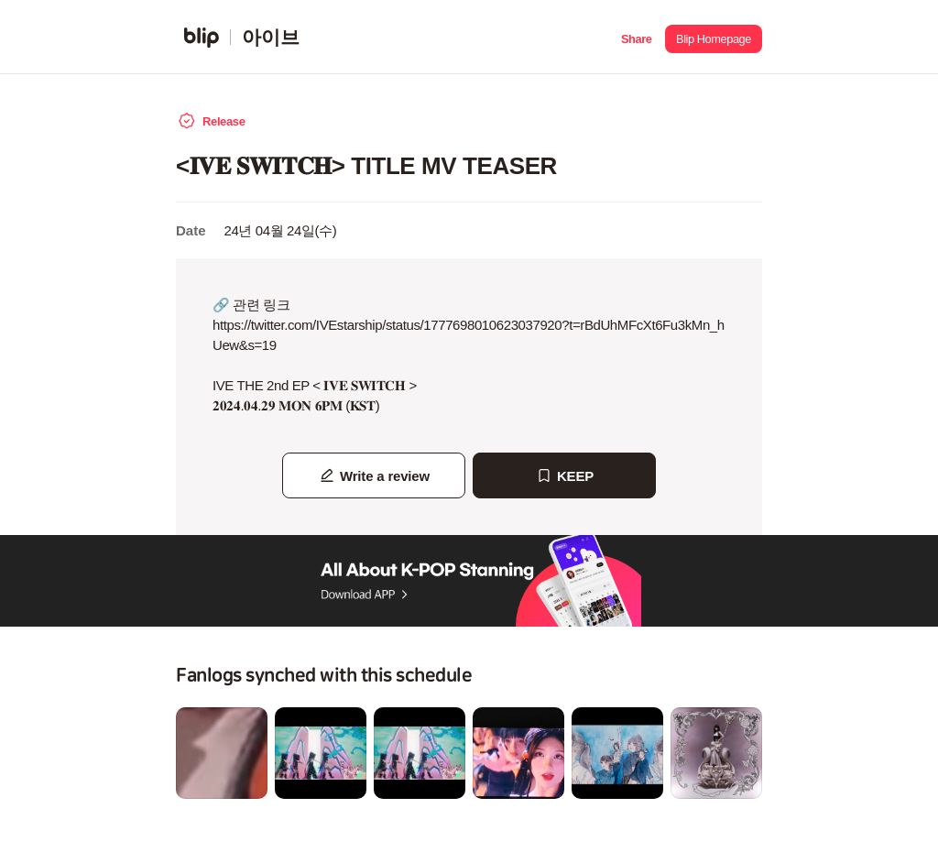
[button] (636, 37)
